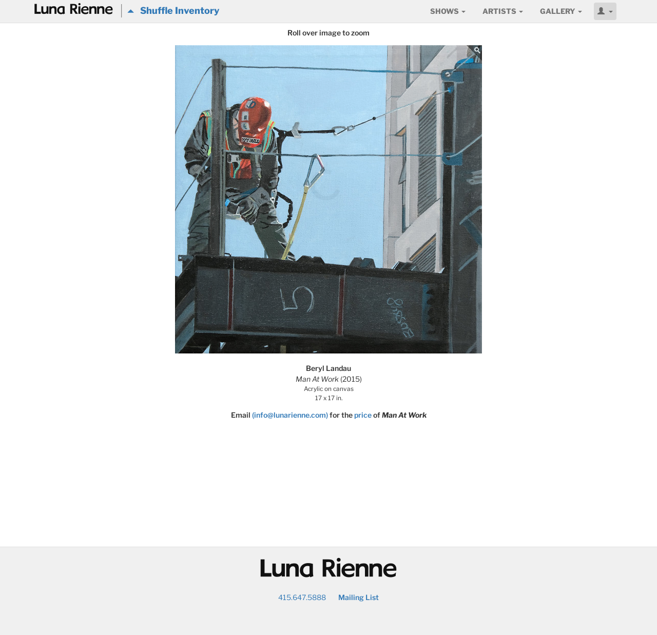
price (363, 414)
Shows (448, 11)
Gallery (561, 11)
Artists (502, 11)
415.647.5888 (302, 597)
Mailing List (358, 597)
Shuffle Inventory (173, 10)
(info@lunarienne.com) (290, 414)
